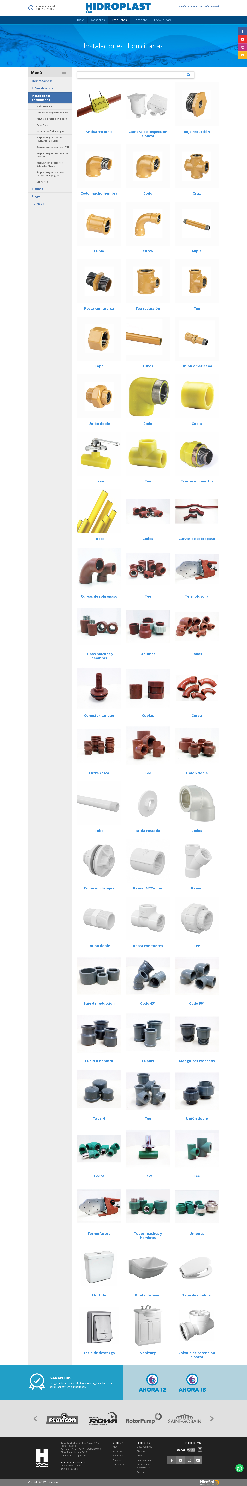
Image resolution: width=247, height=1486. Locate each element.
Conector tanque (99, 715)
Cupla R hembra (99, 1061)
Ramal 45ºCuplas (148, 888)
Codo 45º (147, 1003)
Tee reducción (148, 308)
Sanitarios (42, 181)
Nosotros (117, 1451)
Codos (148, 538)
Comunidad (118, 1464)
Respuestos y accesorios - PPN (53, 146)
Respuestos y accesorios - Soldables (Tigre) (50, 164)
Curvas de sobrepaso (197, 538)
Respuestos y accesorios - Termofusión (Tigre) (50, 174)
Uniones (147, 654)
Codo (147, 193)
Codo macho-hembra (99, 193)
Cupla (99, 251)
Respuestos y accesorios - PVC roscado (53, 155)
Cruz (197, 193)
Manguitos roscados (197, 1061)
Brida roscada (148, 830)
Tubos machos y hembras (99, 656)
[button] (35, 1418)
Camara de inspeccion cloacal (147, 133)
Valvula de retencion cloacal (196, 1354)
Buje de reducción (99, 1003)
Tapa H (99, 1118)
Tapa (99, 366)
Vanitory (148, 1352)
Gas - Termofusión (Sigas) (50, 131)
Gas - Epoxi (42, 125)
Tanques (38, 203)
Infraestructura (43, 88)
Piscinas (37, 189)
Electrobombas (42, 81)
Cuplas (148, 715)
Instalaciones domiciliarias (41, 98)
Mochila (99, 1295)
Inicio (115, 1446)
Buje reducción (197, 131)
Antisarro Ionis (44, 106)
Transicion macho (197, 481)
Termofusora (196, 596)
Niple (197, 251)
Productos (118, 1455)
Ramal (197, 888)
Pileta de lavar (148, 1295)
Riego (36, 196)
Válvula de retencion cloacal (52, 118)
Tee (197, 308)
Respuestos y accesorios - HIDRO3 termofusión (50, 139)
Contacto (117, 1460)
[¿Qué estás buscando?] (130, 75)
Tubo (99, 830)
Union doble (197, 773)
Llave (99, 481)
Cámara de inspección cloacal (53, 112)
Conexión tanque (99, 888)
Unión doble (99, 423)
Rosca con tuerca (99, 308)
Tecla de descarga (99, 1352)
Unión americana (196, 366)
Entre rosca (99, 773)
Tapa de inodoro (196, 1295)
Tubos (148, 366)
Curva (148, 251)
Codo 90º (196, 1003)
